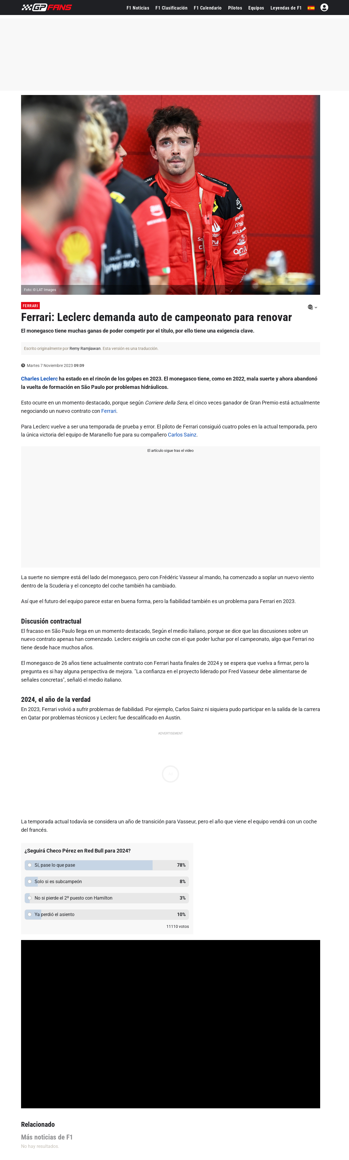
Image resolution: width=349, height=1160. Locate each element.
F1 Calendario (208, 8)
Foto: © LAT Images (40, 290)
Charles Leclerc (39, 379)
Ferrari (30, 305)
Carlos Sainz (182, 435)
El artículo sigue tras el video (170, 450)
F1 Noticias (138, 8)
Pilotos (235, 8)
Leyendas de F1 (286, 8)
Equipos (256, 8)
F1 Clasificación (171, 8)
